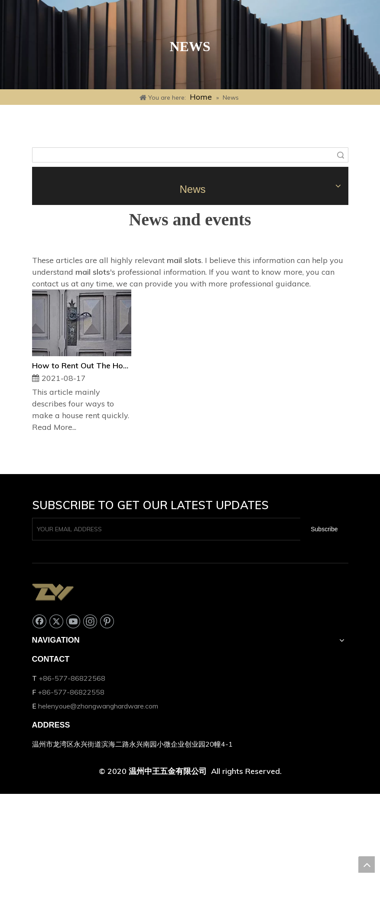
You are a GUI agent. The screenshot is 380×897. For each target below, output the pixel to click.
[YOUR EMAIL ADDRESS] (164, 529)
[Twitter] (56, 621)
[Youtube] (73, 621)
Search (340, 155)
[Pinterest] (107, 621)
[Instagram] (90, 621)
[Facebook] (39, 621)
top (366, 864)
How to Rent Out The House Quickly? (81, 365)
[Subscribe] (324, 529)
